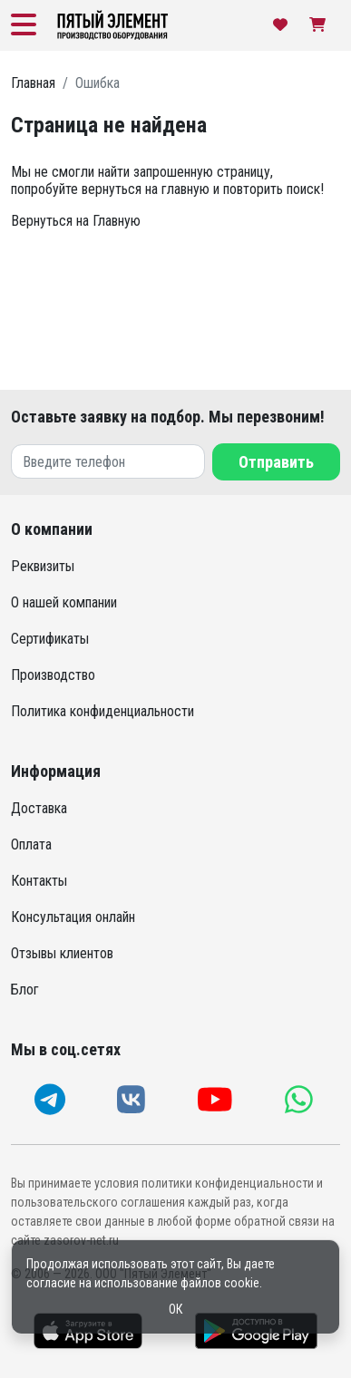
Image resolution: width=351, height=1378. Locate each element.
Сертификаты (50, 638)
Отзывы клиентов (62, 953)
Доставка (39, 808)
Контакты (39, 880)
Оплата (31, 844)
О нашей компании (64, 602)
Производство (53, 675)
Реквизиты (42, 566)
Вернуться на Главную (76, 220)
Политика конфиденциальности (102, 711)
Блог (25, 989)
